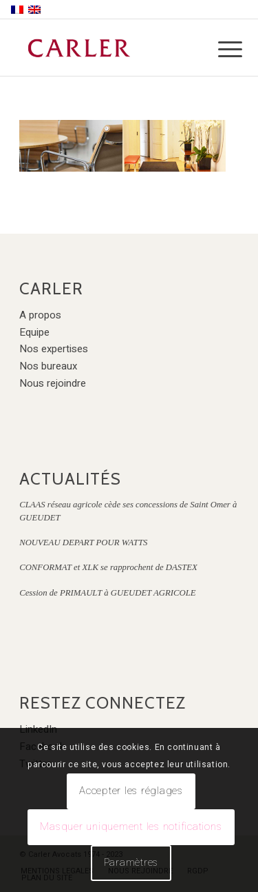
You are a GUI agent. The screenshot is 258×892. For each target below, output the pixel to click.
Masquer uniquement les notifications (131, 826)
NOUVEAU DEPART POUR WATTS (83, 542)
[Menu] (219, 49)
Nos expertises (53, 348)
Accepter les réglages (131, 790)
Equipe (34, 332)
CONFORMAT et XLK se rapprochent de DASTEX (108, 567)
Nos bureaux (48, 366)
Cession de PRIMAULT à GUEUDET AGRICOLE (107, 593)
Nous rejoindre (52, 383)
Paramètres (131, 862)
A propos (40, 315)
